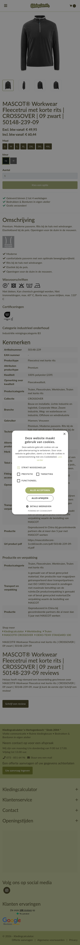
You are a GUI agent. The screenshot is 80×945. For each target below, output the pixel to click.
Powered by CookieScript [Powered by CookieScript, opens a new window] (40, 511)
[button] (40, 506)
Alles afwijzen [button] (40, 498)
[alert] (40, 472)
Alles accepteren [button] (40, 490)
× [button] (64, 434)
